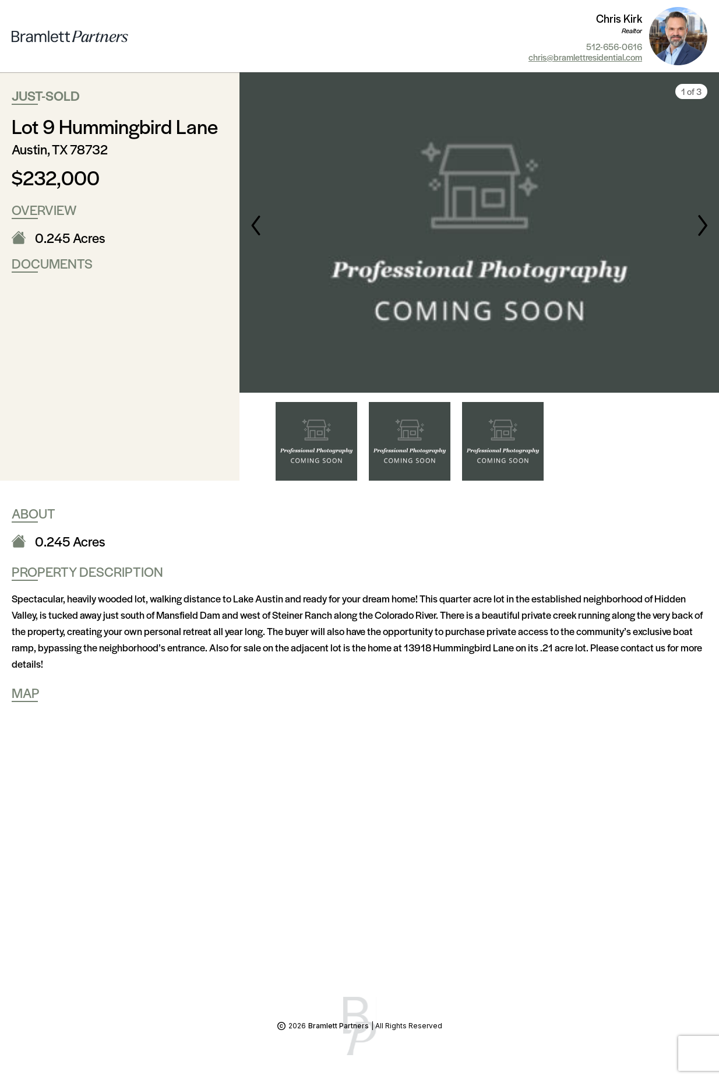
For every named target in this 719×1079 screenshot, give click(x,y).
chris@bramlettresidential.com (585, 57)
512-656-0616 (614, 46)
